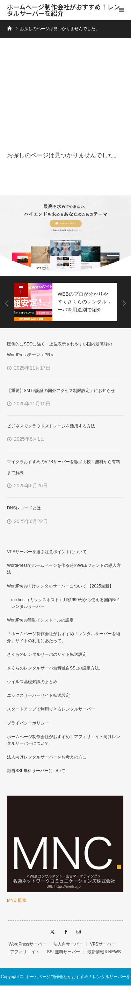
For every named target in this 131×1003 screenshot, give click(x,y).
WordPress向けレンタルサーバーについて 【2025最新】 (60, 586)
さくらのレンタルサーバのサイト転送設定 (47, 654)
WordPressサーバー (27, 944)
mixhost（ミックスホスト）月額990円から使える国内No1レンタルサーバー (65, 603)
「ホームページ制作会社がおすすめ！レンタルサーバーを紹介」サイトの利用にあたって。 (63, 637)
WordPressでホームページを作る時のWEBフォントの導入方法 (64, 569)
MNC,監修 (16, 900)
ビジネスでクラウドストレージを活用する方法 (51, 426)
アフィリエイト (24, 952)
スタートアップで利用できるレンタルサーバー (51, 709)
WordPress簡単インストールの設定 (40, 620)
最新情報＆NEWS (104, 952)
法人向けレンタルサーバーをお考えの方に (47, 757)
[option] (65, 235)
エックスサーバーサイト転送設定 (38, 695)
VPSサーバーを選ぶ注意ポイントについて (47, 551)
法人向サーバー (68, 944)
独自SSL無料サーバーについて (36, 770)
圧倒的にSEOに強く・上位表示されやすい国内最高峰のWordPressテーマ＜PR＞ (59, 349)
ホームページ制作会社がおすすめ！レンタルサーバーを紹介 (63, 10)
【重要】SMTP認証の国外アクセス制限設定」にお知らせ (61, 390)
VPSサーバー (102, 944)
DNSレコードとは (24, 508)
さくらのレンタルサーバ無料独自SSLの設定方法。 (55, 668)
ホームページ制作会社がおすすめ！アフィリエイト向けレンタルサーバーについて (63, 740)
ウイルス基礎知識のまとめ (32, 681)
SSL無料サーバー (63, 952)
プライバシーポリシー (28, 723)
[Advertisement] (65, 97)
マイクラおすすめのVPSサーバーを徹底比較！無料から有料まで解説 (63, 467)
